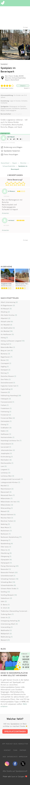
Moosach (4, 511)
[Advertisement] (16, 251)
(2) (17, 302)
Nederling (4, 524)
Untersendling (5, 627)
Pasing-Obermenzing (8, 566)
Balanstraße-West (7, 347)
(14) (17, 579)
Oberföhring (5, 553)
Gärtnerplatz (5, 421)
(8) (8, 511)
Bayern (14, 163)
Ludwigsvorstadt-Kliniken (9, 482)
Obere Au (4, 550)
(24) (19, 395)
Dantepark (4, 370)
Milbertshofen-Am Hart (8, 502)
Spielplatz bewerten (12, 151)
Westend (4, 640)
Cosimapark (5, 363)
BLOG (16, 744)
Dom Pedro (4, 379)
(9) (9, 392)
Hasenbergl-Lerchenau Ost (10, 440)
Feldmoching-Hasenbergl (9, 395)
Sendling (4, 592)
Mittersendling (5, 508)
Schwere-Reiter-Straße (8, 588)
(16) (11, 331)
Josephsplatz (5, 453)
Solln (2, 601)
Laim (2, 466)
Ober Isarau (5, 547)
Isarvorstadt (5, 447)
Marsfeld (4, 486)
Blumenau (4, 354)
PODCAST (9, 744)
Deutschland (5, 163)
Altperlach (4, 318)
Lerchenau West (6, 476)
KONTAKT (7, 750)
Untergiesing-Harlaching (9, 621)
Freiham (3, 405)
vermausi (11, 136)
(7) (11, 357)
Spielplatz (4, 64)
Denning (3, 373)
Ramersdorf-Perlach (7, 572)
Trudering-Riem (6, 614)
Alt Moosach (5, 309)
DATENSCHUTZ (12, 757)
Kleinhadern (5, 460)
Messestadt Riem (6, 495)
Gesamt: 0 (26, 88)
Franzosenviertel (6, 402)
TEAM (15, 750)
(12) (7, 360)
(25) (17, 566)
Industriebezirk (6, 444)
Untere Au (4, 617)
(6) (12, 321)
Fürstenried (4, 415)
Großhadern (5, 428)
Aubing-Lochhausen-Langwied (11, 341)
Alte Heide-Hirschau (7, 315)
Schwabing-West (6, 582)
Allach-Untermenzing (8, 302)
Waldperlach (5, 634)
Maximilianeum (6, 489)
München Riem (6, 518)
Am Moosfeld (5, 325)
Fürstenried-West (6, 418)
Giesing (3, 424)
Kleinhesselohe (6, 463)
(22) (16, 572)
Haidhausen (5, 434)
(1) (7, 338)
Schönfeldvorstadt (7, 576)
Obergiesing (5, 556)
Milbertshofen (5, 498)
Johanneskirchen (6, 450)
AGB (4, 757)
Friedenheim (5, 408)
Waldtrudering (5, 637)
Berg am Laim (5, 350)
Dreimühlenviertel (7, 383)
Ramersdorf (5, 569)
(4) (14, 418)
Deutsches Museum (7, 376)
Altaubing (4, 312)
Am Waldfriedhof (6, 328)
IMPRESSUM (23, 757)
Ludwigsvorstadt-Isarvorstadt (10, 479)
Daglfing (3, 366)
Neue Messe (5, 527)
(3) (11, 309)
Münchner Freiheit (7, 521)
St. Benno (4, 605)
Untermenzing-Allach (8, 624)
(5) (13, 334)
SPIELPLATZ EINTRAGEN (15, 731)
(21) (8, 640)
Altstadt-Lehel (5, 321)
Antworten (5, 213)
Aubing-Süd (5, 344)
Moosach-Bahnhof (7, 514)
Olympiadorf (5, 560)
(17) (20, 537)
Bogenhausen (5, 357)
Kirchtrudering (5, 457)
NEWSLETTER (23, 744)
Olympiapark (5, 563)
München (23, 163)
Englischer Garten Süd (8, 386)
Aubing (3, 338)
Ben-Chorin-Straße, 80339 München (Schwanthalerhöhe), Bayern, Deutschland (15, 78)
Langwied (4, 469)
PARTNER (23, 750)
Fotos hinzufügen (11, 154)
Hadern (3, 431)
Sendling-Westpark (7, 595)
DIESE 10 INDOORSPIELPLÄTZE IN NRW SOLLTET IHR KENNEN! (14, 674)
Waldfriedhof (5, 630)
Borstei (3, 360)
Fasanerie (4, 392)
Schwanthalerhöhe (9, 166)
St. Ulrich (4, 608)
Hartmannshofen (6, 437)
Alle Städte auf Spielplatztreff (15, 771)
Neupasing (4, 540)
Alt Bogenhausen (6, 305)
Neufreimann (5, 531)
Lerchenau (4, 473)
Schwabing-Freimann (8, 579)
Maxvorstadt (5, 492)
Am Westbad (5, 331)
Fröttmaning (5, 412)
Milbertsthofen (6, 505)
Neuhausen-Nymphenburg (9, 537)
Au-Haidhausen (6, 334)
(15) (23, 341)
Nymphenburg (5, 543)
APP (3, 744)
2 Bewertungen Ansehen (7, 88)
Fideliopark (4, 399)
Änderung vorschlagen (13, 147)
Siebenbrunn (5, 598)
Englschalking (5, 389)
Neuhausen (4, 534)
